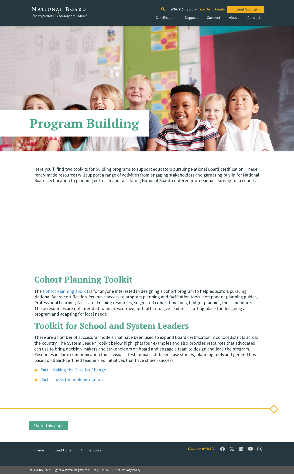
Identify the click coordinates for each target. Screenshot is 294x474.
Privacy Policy (131, 470)
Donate (219, 9)
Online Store (91, 450)
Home (39, 450)
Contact (254, 17)
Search (165, 7)
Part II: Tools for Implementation (71, 379)
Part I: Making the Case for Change (73, 370)
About (234, 17)
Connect (214, 17)
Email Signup (246, 9)
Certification (166, 17)
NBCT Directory (184, 9)
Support (191, 17)
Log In (205, 9)
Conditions (63, 450)
